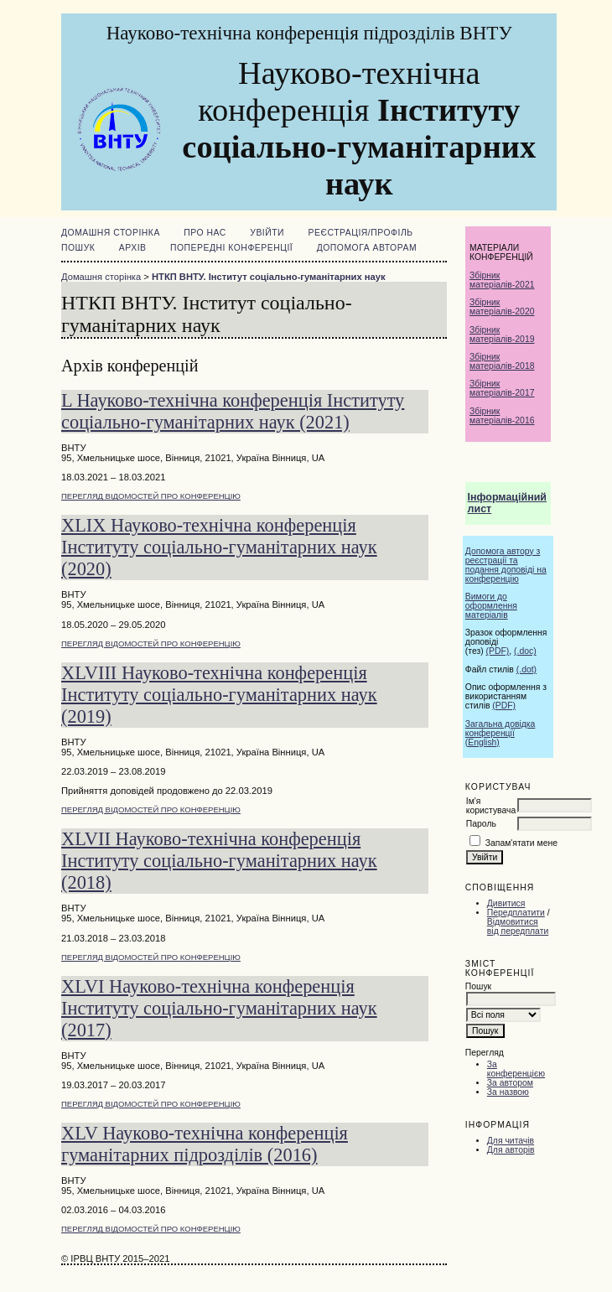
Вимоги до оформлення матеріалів (491, 606)
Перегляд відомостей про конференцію (151, 496)
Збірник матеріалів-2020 (501, 307)
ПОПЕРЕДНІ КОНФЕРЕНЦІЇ (231, 247)
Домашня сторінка (110, 232)
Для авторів (511, 1149)
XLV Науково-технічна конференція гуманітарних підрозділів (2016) (204, 1144)
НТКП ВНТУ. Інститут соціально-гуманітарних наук (269, 277)
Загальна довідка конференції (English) (500, 733)
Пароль (481, 823)
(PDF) (498, 651)
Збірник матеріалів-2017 (501, 388)
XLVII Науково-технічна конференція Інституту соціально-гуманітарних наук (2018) (219, 860)
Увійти (267, 232)
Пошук (78, 247)
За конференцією (516, 1069)
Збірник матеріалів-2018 (501, 361)
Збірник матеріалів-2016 (501, 416)
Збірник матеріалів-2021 (501, 280)
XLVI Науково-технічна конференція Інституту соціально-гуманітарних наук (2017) (219, 1008)
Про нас (205, 232)
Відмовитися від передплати (517, 926)
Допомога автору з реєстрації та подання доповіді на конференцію (506, 565)
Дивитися (506, 903)
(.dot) (526, 669)
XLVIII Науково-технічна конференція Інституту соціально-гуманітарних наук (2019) (219, 694)
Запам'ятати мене (521, 843)
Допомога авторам (367, 247)
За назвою (508, 1092)
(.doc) (525, 651)
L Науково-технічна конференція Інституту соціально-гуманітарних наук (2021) (232, 411)
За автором (510, 1082)
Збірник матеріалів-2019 (501, 334)
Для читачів (510, 1140)
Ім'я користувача (491, 805)
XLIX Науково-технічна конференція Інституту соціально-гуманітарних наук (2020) (219, 547)
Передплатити (516, 912)
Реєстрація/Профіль (361, 232)
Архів (133, 247)
